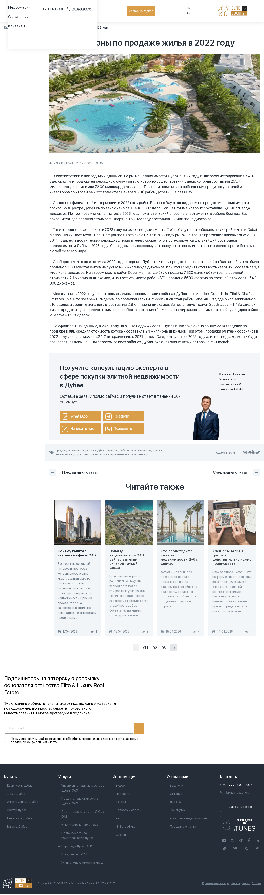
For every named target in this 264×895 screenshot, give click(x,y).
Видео (120, 786)
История (176, 794)
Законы (121, 803)
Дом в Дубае (16, 794)
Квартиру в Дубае (19, 786)
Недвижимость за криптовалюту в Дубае (77, 837)
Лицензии (176, 803)
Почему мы (177, 811)
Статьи (24, 27)
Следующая (236, 472)
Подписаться (125, 728)
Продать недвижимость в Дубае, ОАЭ (79, 802)
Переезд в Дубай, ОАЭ (77, 847)
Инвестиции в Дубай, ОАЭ (79, 826)
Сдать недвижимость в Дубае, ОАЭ (83, 815)
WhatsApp (75, 416)
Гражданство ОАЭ (74, 855)
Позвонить (118, 429)
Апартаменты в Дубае (22, 803)
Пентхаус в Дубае (19, 819)
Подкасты (123, 794)
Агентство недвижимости (188, 819)
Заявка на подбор (241, 11)
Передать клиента (183, 827)
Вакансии (176, 786)
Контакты (125, 10)
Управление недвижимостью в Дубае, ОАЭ (83, 789)
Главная (9, 27)
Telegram (117, 416)
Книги (120, 819)
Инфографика (125, 827)
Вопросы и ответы (128, 811)
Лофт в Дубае (17, 811)
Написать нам (78, 429)
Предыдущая (74, 472)
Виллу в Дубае (17, 827)
